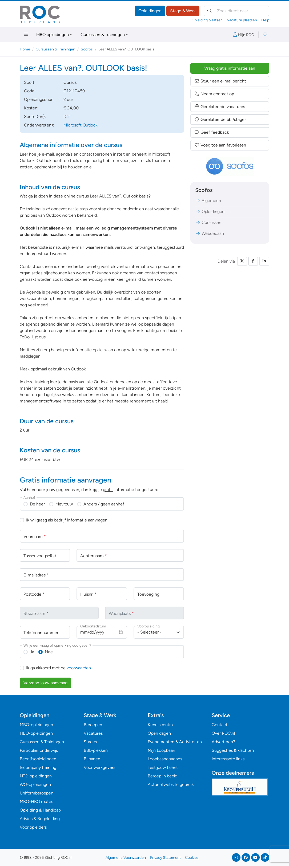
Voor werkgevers (99, 767)
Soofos (87, 49)
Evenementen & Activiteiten (175, 741)
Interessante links (228, 758)
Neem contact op (214, 93)
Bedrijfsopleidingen (38, 758)
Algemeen (208, 200)
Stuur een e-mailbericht (220, 81)
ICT (66, 116)
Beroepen (93, 724)
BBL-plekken (96, 750)
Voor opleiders (33, 827)
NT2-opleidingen (36, 775)
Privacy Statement (165, 857)
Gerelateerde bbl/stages (220, 119)
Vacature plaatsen (242, 20)
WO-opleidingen (35, 784)
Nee (49, 651)
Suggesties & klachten (233, 750)
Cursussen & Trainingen (103, 34)
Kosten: (31, 107)
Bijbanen (92, 758)
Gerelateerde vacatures (219, 106)
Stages (90, 741)
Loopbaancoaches (165, 758)
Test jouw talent (163, 767)
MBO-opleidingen (36, 724)
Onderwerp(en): (39, 125)
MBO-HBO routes (36, 801)
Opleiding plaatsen (207, 20)
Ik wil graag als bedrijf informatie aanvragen (66, 520)
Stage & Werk (183, 10)
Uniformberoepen (36, 793)
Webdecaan (209, 233)
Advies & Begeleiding (40, 818)
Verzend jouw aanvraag (45, 682)
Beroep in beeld (162, 775)
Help (265, 20)
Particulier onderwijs (39, 750)
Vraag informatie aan (229, 68)
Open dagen (159, 733)
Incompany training (38, 767)
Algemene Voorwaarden (126, 857)
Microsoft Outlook (80, 125)
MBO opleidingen (52, 34)
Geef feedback (211, 132)
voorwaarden (79, 667)
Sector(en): (35, 116)
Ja (32, 651)
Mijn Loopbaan (161, 750)
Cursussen (208, 222)
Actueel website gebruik (171, 784)
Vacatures (93, 733)
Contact (219, 724)
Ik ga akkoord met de (58, 667)
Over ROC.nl (223, 733)
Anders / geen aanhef (103, 504)
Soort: (29, 82)
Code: (29, 90)
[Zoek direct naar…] (236, 11)
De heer (37, 504)
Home (25, 49)
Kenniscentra (160, 724)
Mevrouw (64, 504)
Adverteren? (223, 741)
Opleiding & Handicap (40, 810)
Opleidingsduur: (39, 99)
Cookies (192, 857)
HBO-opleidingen (36, 733)
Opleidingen (150, 10)
